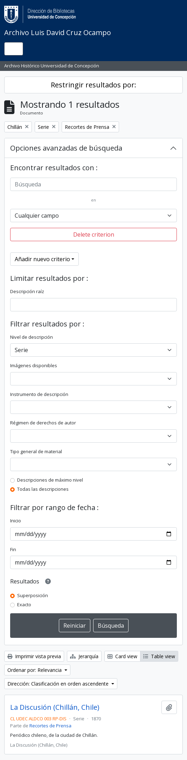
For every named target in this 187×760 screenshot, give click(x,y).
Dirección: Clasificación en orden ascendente (58, 683)
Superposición (32, 595)
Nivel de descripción (31, 337)
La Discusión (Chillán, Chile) (54, 707)
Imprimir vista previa (34, 656)
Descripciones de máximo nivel (50, 480)
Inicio (15, 520)
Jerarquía (84, 656)
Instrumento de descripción (39, 394)
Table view (159, 656)
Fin (13, 549)
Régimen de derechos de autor (43, 422)
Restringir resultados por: (93, 85)
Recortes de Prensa (50, 725)
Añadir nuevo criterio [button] (42, 259)
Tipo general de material (36, 451)
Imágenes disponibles (33, 365)
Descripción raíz (27, 291)
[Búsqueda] (93, 184)
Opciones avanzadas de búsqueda (66, 148)
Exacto (24, 604)
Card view (122, 656)
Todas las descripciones (43, 489)
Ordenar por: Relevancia (35, 670)
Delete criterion (93, 234)
